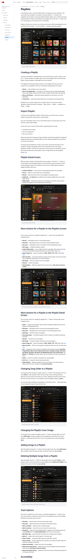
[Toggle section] (14, 7)
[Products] (19, 2)
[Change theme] (15, 558)
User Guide (31, 6)
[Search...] (59, 2)
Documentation (24, 6)
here (26, 152)
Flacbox (37, 6)
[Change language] (7, 558)
